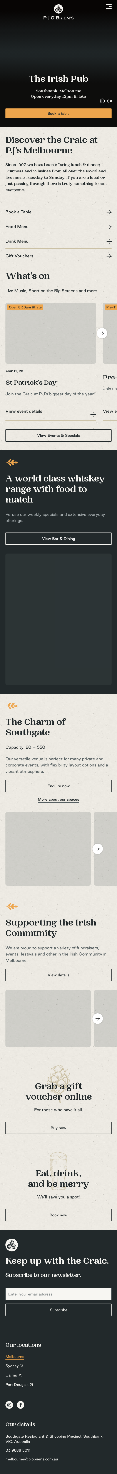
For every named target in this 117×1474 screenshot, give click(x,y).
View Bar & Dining (58, 538)
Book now (58, 1215)
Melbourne (14, 1356)
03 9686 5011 (17, 1450)
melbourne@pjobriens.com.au (31, 1459)
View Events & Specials (58, 435)
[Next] (102, 333)
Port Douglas (16, 1384)
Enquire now (58, 786)
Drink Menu (16, 241)
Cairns (11, 1375)
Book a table (58, 113)
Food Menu (16, 226)
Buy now (58, 1128)
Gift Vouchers (19, 255)
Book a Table (18, 211)
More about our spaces (58, 799)
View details (58, 975)
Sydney (12, 1366)
